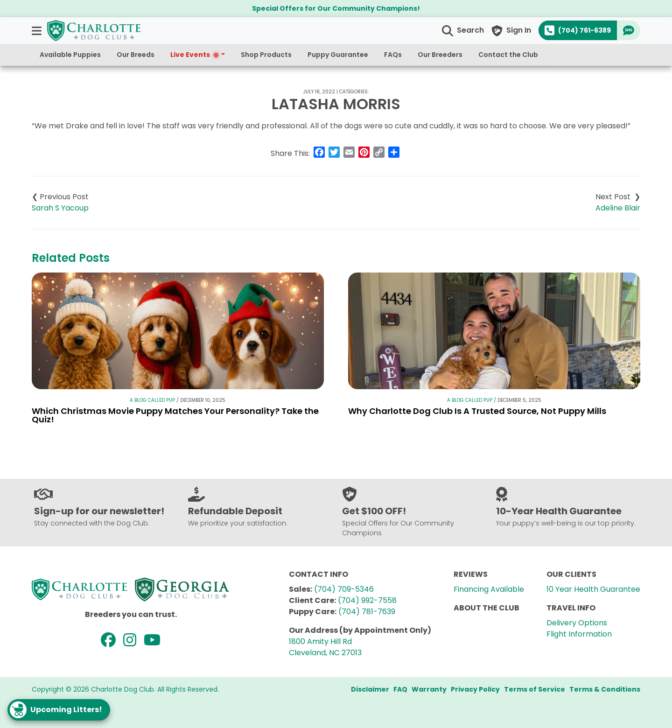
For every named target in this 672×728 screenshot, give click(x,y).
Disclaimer (370, 689)
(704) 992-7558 (367, 600)
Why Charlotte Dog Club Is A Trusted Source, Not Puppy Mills (477, 411)
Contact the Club (508, 54)
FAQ (400, 689)
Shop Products (266, 54)
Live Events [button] (194, 54)
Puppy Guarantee (338, 54)
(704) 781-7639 (366, 611)
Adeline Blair (617, 208)
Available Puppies (70, 54)
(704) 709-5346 (344, 589)
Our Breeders (440, 54)
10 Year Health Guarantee (593, 589)
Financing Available (489, 589)
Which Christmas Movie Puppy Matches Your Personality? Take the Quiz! (175, 415)
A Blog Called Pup (152, 400)
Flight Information (579, 634)
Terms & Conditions (604, 689)
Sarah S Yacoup (60, 208)
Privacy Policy (475, 689)
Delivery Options (576, 622)
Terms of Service (534, 689)
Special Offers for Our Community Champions (334, 8)
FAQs (393, 54)
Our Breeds (135, 54)
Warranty (429, 689)
